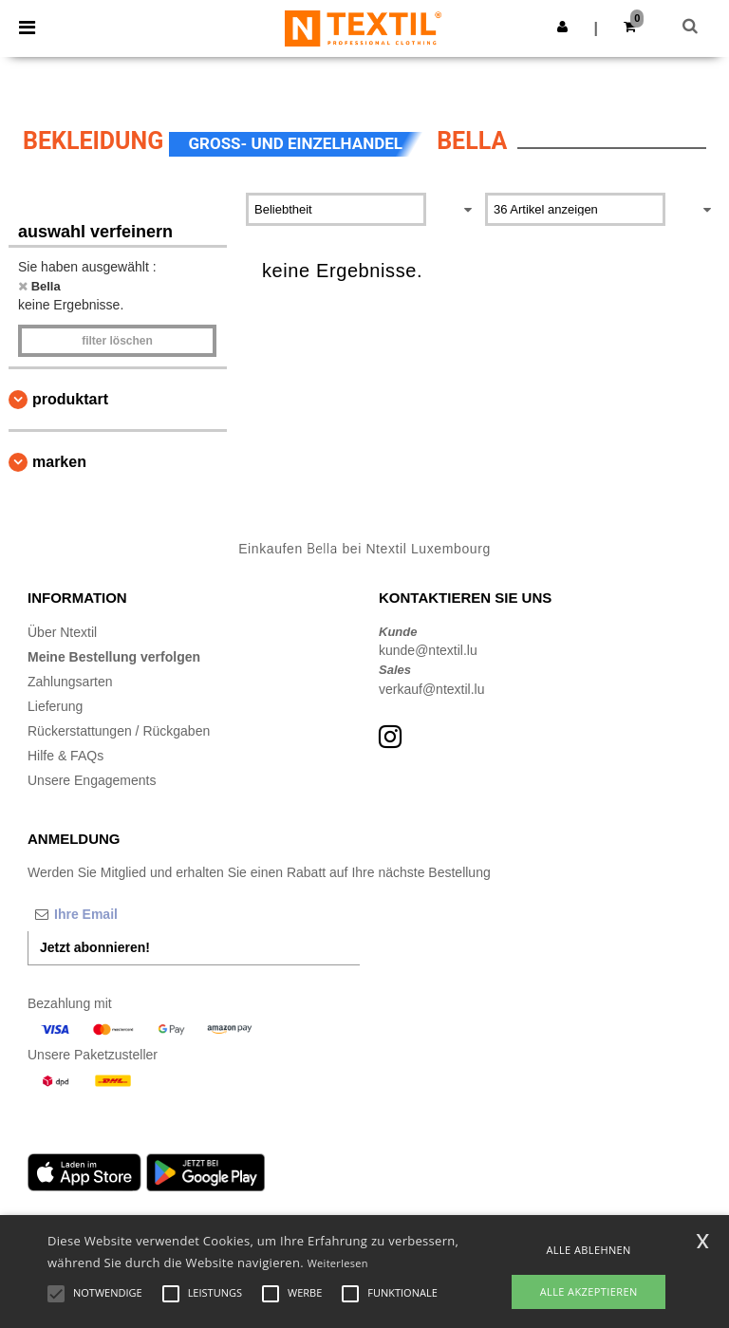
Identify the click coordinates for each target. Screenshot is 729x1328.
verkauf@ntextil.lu (431, 689)
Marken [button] (59, 462)
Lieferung (55, 706)
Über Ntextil (62, 632)
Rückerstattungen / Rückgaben (119, 731)
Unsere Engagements (92, 780)
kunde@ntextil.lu (428, 650)
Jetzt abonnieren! (95, 947)
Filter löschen (117, 340)
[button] (562, 26)
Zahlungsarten (70, 681)
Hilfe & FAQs (65, 755)
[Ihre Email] (127, 914)
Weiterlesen (338, 1263)
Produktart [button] (70, 399)
